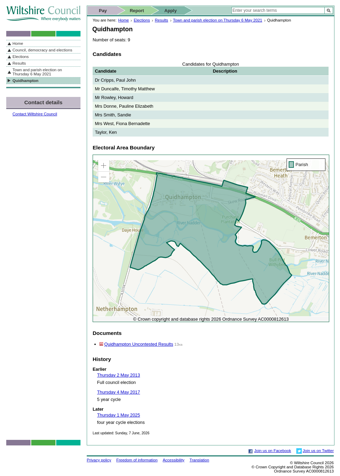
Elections (142, 20)
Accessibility (174, 460)
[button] (103, 165)
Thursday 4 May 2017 (118, 392)
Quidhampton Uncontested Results (138, 344)
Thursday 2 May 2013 (118, 375)
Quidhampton (25, 81)
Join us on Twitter (318, 451)
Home (123, 20)
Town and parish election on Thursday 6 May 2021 (217, 20)
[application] (211, 238)
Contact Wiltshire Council (34, 114)
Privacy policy (99, 460)
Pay (103, 10)
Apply (170, 10)
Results (161, 20)
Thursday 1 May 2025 (118, 415)
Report (137, 10)
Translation (199, 460)
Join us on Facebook (272, 451)
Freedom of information (137, 460)
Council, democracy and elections (42, 50)
